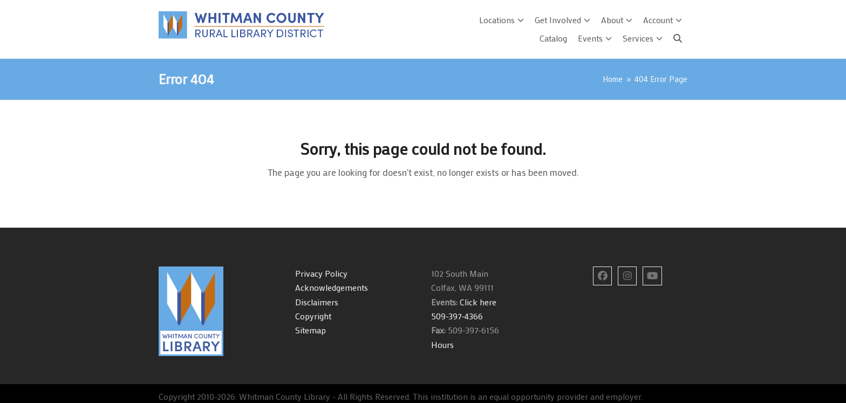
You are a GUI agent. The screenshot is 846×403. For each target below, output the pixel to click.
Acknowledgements (331, 287)
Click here (477, 302)
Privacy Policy (321, 273)
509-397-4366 (457, 316)
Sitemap (310, 330)
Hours (442, 344)
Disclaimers (316, 302)
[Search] (677, 38)
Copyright (313, 316)
